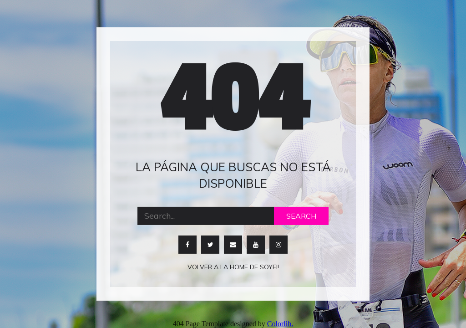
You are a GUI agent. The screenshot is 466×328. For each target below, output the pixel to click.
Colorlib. (280, 324)
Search (301, 215)
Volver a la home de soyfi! (233, 266)
